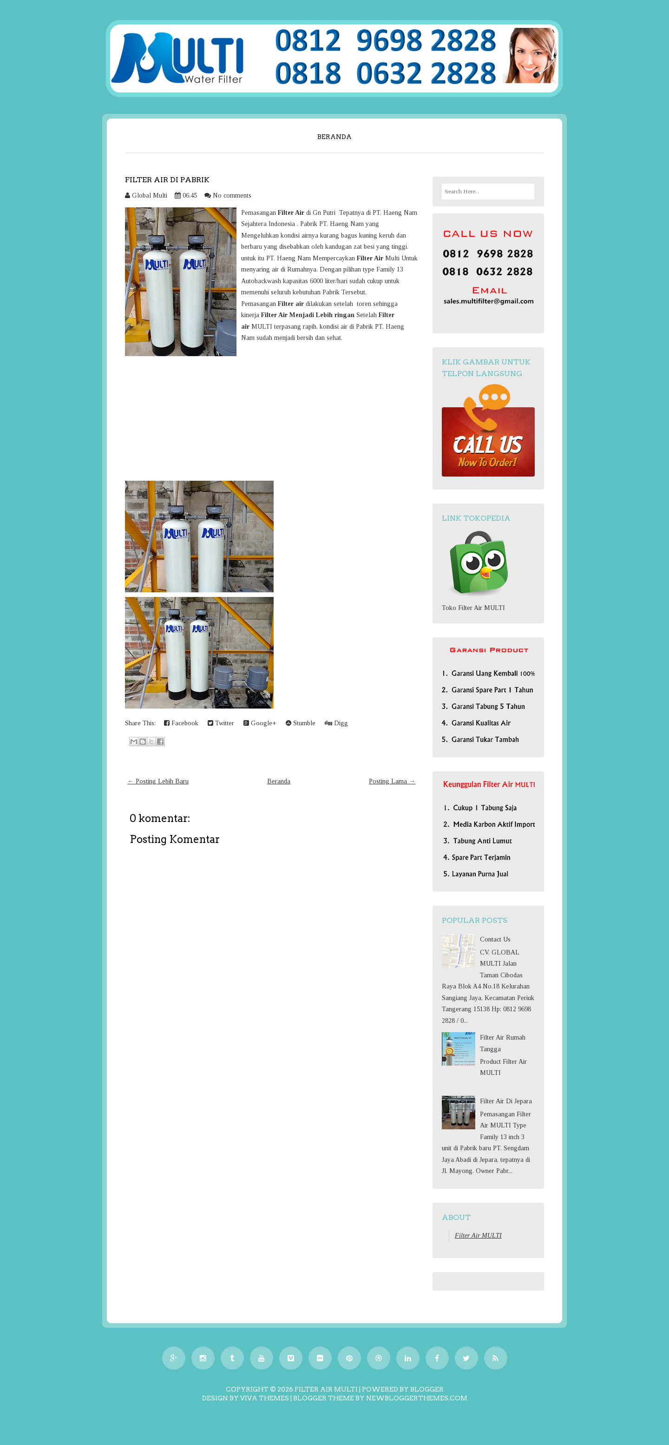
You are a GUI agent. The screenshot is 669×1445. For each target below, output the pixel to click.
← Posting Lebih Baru (158, 781)
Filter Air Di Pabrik (167, 179)
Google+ (259, 723)
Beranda (334, 136)
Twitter (221, 723)
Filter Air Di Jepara (506, 1101)
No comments (232, 195)
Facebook (181, 723)
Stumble (300, 723)
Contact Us (495, 939)
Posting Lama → (392, 781)
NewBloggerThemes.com (416, 1398)
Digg (336, 723)
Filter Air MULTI (478, 1235)
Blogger (427, 1389)
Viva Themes (264, 1398)
